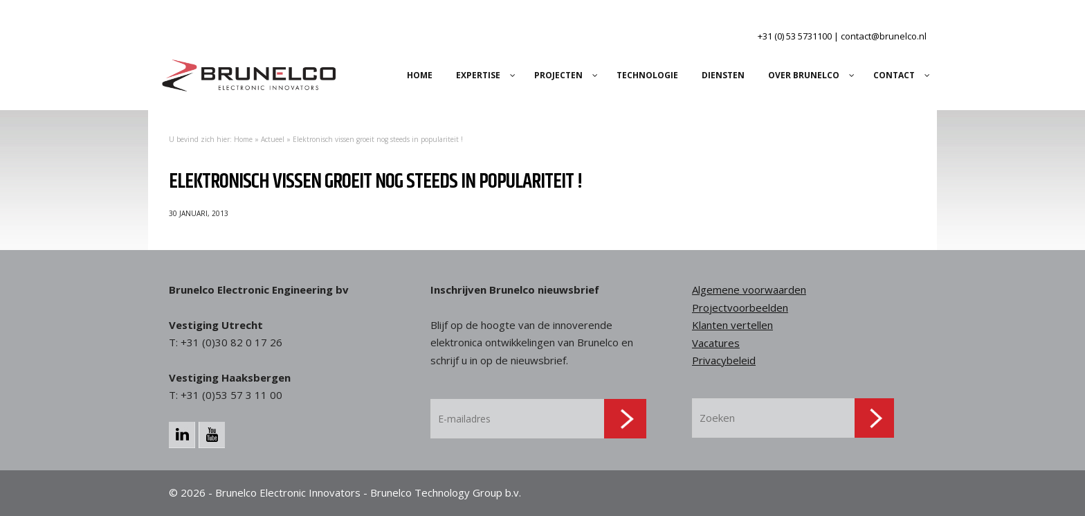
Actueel (272, 139)
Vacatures (716, 343)
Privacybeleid (724, 360)
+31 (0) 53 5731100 (795, 36)
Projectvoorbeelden (740, 307)
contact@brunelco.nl (884, 36)
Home (243, 139)
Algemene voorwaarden (749, 289)
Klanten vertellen (732, 325)
